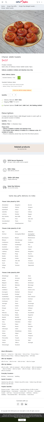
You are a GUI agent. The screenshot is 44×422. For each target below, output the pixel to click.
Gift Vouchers (22, 395)
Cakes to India (15, 390)
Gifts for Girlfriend (25, 367)
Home (3, 6)
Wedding (17, 376)
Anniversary (10, 376)
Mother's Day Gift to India (21, 382)
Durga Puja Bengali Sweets (27, 6)
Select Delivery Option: (8, 75)
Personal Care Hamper (19, 393)
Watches (35, 393)
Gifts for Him (13, 362)
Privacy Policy (34, 354)
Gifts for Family (26, 369)
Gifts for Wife (4, 367)
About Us (3, 354)
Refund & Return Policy (7, 356)
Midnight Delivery (5, 391)
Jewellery (3, 395)
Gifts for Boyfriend (37, 367)
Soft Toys (9, 393)
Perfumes (29, 393)
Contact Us (10, 354)
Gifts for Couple (31, 362)
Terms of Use (26, 354)
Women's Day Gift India (7, 384)
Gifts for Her (4, 362)
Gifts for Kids (21, 362)
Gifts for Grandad (6, 371)
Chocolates (37, 391)
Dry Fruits (30, 391)
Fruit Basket (15, 391)
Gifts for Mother (7, 369)
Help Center (18, 354)
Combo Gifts (23, 391)
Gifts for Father (17, 369)
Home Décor (30, 395)
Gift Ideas (32, 356)
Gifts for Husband (14, 367)
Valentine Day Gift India (7, 382)
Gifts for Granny (36, 369)
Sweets (3, 393)
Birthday (3, 376)
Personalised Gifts (12, 395)
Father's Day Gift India (35, 382)
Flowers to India (5, 390)
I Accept (22, 420)
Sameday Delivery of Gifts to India (29, 390)
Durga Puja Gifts (12, 6)
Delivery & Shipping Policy (21, 356)
